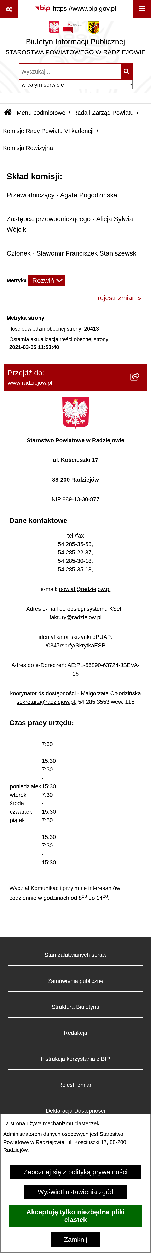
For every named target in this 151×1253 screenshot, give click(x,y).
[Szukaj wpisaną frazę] (127, 71)
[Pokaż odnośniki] (9, 9)
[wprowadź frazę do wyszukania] (70, 71)
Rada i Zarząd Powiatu (103, 112)
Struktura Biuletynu (75, 1007)
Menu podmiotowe (41, 112)
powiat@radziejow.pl (84, 589)
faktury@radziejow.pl (75, 617)
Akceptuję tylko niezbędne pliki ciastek (75, 1215)
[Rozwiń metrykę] (46, 280)
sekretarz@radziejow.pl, (46, 702)
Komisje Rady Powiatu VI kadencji (48, 131)
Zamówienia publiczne (75, 981)
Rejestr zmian (75, 1085)
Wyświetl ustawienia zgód (75, 1192)
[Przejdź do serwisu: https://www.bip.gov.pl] (75, 8)
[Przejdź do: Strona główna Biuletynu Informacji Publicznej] (8, 113)
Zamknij (75, 1239)
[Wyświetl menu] (142, 9)
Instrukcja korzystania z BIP (75, 1059)
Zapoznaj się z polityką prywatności (76, 1172)
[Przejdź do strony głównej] (76, 40)
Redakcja (75, 1033)
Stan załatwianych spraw (75, 955)
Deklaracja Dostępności (75, 1111)
